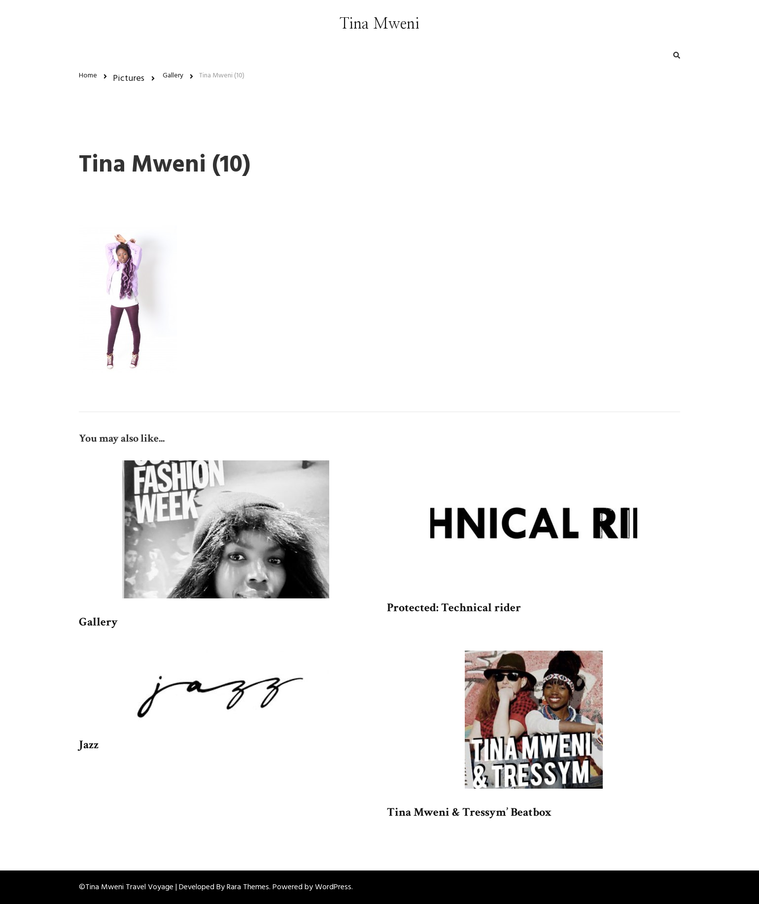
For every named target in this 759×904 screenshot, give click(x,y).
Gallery (98, 621)
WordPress (333, 887)
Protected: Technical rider (454, 607)
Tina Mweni (379, 24)
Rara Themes (248, 887)
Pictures (128, 78)
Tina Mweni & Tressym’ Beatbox (469, 812)
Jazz (89, 744)
